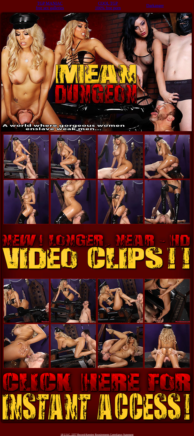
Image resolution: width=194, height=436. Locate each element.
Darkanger (155, 5)
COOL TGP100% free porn (108, 5)
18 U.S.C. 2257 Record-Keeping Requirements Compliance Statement (97, 434)
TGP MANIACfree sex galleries (50, 5)
